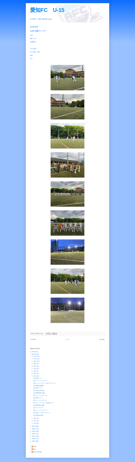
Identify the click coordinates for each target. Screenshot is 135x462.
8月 (35, 366)
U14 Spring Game (38, 415)
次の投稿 (33, 339)
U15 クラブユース (38, 407)
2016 (33, 438)
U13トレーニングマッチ (40, 400)
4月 (35, 376)
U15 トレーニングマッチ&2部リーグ (43, 403)
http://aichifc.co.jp (45, 19)
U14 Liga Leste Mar (38, 390)
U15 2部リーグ (37, 378)
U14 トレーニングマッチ (40, 380)
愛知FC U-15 (47, 10)
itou (35, 449)
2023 (33, 351)
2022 (33, 354)
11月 (35, 359)
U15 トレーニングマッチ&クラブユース (44, 383)
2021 (33, 426)
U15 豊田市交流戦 (38, 385)
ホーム (67, 339)
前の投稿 (101, 339)
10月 (35, 361)
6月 (35, 371)
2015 (33, 441)
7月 (35, 368)
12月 (35, 356)
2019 (33, 431)
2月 (35, 420)
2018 (33, 433)
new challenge (38, 452)
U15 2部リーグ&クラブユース (41, 412)
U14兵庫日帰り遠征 (38, 405)
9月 (35, 363)
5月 (35, 373)
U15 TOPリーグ (37, 388)
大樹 (35, 446)
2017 (33, 436)
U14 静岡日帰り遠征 (39, 393)
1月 (35, 423)
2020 (33, 429)
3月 (35, 418)
